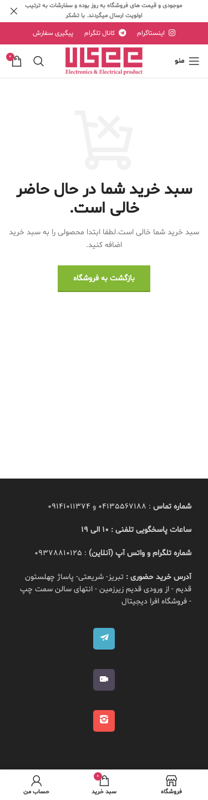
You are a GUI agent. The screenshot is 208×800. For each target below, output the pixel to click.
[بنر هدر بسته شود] (14, 11)
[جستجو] (39, 61)
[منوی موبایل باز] (187, 61)
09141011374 (69, 506)
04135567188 (122, 506)
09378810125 (58, 553)
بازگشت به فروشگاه (104, 278)
